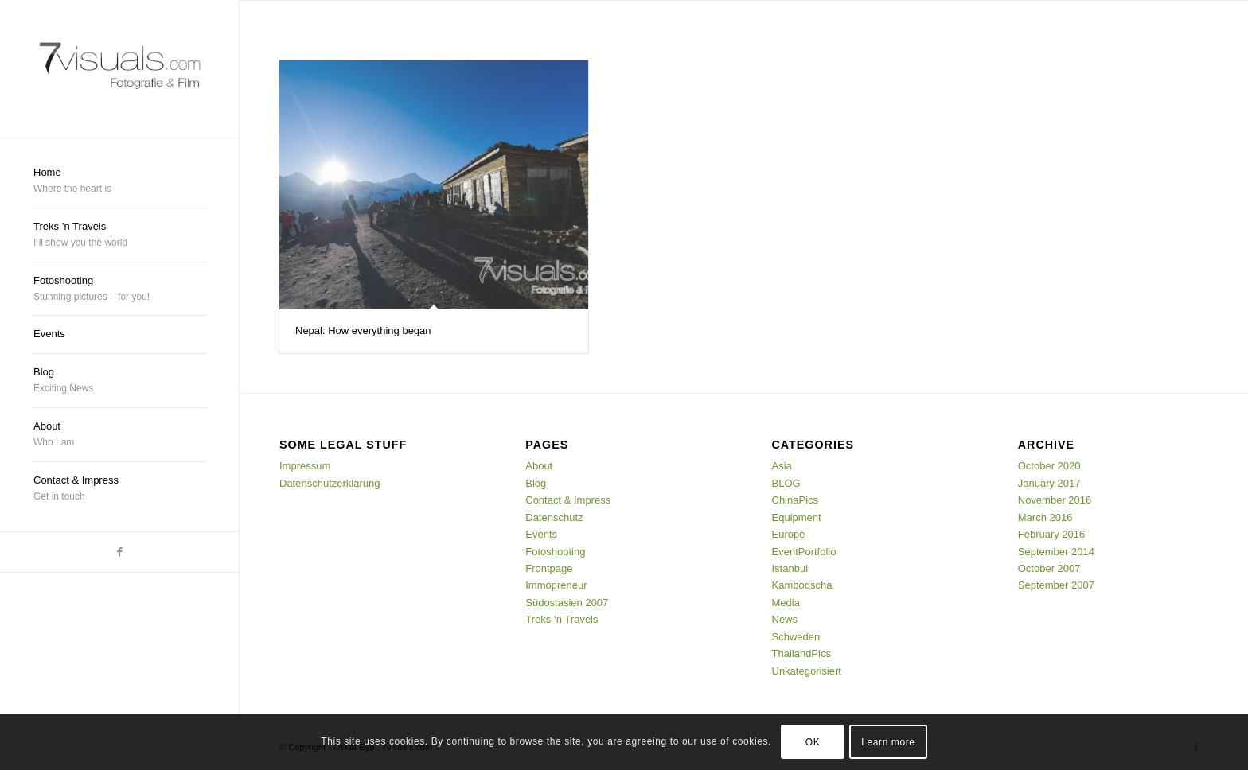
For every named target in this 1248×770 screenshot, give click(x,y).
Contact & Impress (567, 500)
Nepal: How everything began (363, 330)
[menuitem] (119, 181)
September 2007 (1056, 585)
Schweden (796, 637)
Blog (535, 483)
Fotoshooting (555, 552)
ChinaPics (795, 500)
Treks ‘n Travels (561, 619)
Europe (788, 534)
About (538, 466)
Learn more (888, 742)
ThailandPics (801, 653)
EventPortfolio (804, 552)
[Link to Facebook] (119, 552)
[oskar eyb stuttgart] (119, 69)
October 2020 (1049, 466)
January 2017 (1049, 483)
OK (813, 742)
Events (541, 534)
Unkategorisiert (806, 671)
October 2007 (1049, 568)
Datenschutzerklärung (329, 483)
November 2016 (1055, 500)
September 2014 (1056, 552)
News (785, 619)
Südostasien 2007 (566, 603)
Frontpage (548, 568)
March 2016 (1045, 517)
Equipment (796, 517)
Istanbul (790, 568)
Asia (782, 466)
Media (786, 603)
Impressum (304, 466)
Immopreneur (556, 585)
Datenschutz (554, 517)
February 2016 (1052, 534)
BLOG (786, 483)
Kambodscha (802, 585)
